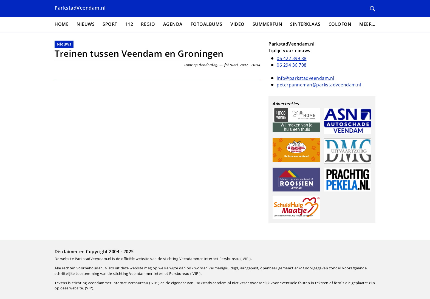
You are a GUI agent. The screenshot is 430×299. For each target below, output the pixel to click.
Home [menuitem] (62, 24)
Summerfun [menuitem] (267, 24)
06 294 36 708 (292, 65)
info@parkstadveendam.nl (305, 78)
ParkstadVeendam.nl (80, 7)
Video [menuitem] (237, 24)
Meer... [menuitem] (367, 24)
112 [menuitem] (129, 24)
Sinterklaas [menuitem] (305, 24)
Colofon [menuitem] (340, 24)
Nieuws (64, 44)
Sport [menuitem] (110, 24)
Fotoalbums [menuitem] (206, 24)
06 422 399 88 (292, 58)
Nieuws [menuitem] (86, 24)
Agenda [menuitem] (173, 24)
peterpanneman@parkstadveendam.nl (319, 85)
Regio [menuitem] (148, 24)
